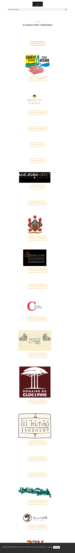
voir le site (37, 43)
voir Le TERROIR (37, 78)
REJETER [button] (50, 547)
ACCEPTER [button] (56, 547)
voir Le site (37, 187)
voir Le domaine (37, 202)
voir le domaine (37, 112)
